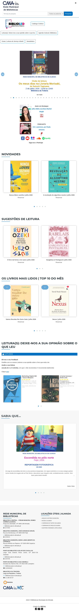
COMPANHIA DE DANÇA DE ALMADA (51, 525)
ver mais (39, 94)
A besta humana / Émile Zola (68, 376)
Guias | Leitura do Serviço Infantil (12, 41)
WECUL (43, 606)
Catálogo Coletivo (38, 24)
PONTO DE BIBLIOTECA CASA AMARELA (15, 562)
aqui (7, 371)
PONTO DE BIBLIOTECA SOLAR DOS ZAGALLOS (18, 550)
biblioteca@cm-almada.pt (13, 526)
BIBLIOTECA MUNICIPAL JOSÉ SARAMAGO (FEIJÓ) (19, 531)
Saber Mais (72, 486)
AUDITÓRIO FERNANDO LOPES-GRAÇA (52, 528)
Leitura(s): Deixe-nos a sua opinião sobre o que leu (18, 33)
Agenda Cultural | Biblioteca (48, 33)
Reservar (22, 197)
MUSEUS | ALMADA (47, 520)
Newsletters (30, 41)
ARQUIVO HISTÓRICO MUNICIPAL (50, 518)
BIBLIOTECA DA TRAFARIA (11, 571)
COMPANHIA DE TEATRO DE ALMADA (51, 523)
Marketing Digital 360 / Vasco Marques (31, 376)
